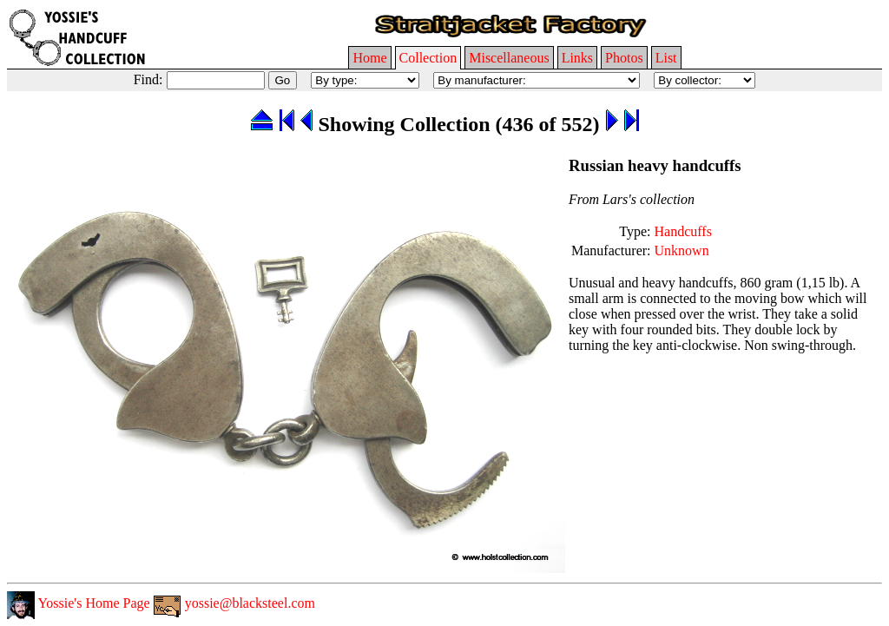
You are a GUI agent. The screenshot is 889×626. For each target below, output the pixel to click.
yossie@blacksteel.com (234, 603)
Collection (428, 57)
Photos (624, 57)
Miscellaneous (509, 57)
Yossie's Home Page (78, 603)
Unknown (682, 250)
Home (369, 57)
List (666, 57)
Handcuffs (683, 231)
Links (577, 57)
